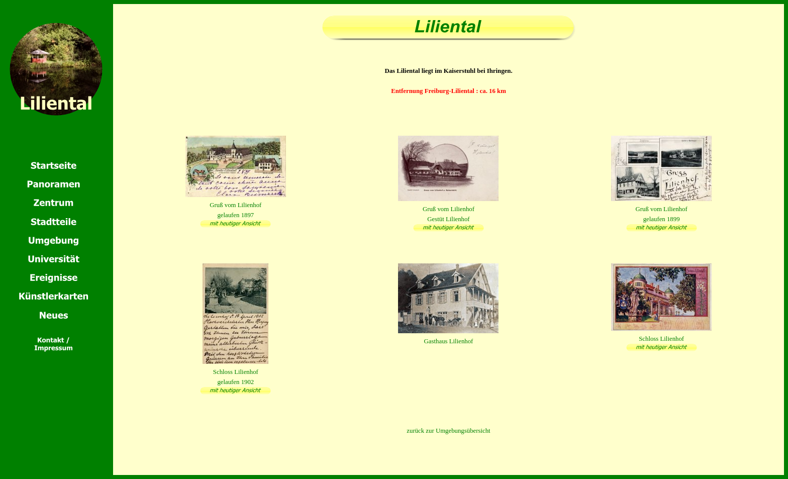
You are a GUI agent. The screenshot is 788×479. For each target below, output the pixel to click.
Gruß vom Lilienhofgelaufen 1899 (661, 209)
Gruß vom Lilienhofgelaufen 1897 (235, 205)
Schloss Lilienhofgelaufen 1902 (235, 372)
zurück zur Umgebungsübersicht (448, 430)
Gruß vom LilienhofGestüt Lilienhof (448, 209)
